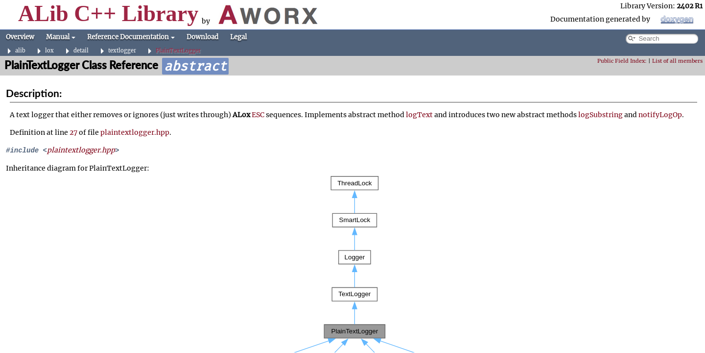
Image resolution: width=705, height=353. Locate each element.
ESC (258, 114)
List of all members (677, 61)
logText (419, 114)
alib (20, 50)
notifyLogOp (660, 114)
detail (81, 50)
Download (202, 37)
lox (49, 50)
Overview (20, 37)
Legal (238, 37)
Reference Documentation (131, 37)
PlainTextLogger (178, 50)
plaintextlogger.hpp (134, 132)
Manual (60, 37)
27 (73, 132)
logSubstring (600, 114)
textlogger (122, 50)
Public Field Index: (622, 61)
